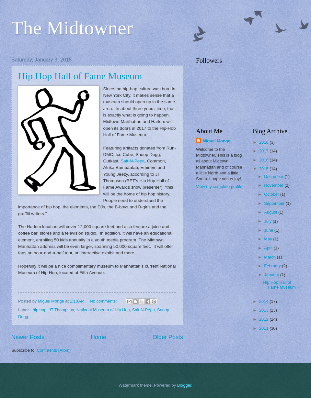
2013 (264, 310)
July (268, 221)
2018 (264, 142)
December (274, 176)
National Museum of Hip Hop (103, 309)
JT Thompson (61, 309)
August (271, 212)
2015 (264, 168)
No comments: (104, 301)
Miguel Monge (216, 140)
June (269, 230)
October (272, 194)
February (273, 265)
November (274, 185)
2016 (264, 160)
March (270, 257)
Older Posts (168, 337)
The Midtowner (72, 28)
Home (98, 337)
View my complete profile (219, 186)
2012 (264, 319)
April (268, 248)
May (268, 239)
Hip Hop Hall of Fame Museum (80, 76)
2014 (264, 301)
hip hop (39, 309)
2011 (264, 328)
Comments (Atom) (54, 350)
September (275, 203)
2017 (264, 151)
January (272, 274)
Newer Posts (27, 337)
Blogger (184, 385)
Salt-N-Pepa (133, 161)
